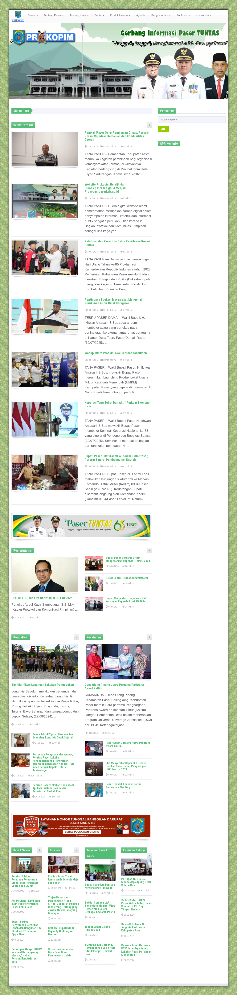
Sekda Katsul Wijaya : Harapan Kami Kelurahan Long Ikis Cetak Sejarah (53, 736)
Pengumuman (161, 15)
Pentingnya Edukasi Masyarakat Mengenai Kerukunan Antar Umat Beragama (113, 301)
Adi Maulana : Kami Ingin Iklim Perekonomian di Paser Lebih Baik (26, 904)
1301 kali (54, 796)
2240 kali (54, 743)
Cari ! (163, 128)
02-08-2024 (127, 960)
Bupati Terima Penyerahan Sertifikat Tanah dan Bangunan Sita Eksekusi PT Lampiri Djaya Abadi (26, 928)
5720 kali (126, 360)
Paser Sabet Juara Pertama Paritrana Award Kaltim (128, 744)
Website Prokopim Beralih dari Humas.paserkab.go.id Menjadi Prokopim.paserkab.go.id (105, 187)
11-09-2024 (91, 893)
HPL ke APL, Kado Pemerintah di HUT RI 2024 (41, 598)
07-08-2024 (112, 606)
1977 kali (128, 792)
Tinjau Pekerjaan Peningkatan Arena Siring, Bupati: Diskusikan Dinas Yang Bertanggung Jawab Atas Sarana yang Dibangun (63, 905)
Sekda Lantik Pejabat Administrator (127, 578)
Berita (99, 15)
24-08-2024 (91, 935)
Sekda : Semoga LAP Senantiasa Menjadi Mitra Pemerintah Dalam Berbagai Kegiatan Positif (100, 907)
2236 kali (108, 733)
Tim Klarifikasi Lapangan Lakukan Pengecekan (42, 685)
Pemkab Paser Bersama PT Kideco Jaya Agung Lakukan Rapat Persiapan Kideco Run (136, 950)
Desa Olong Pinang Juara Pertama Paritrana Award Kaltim (114, 686)
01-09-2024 (127, 890)
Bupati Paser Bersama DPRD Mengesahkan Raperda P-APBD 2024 (128, 559)
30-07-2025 (91, 251)
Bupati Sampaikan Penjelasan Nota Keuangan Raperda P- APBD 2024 (126, 599)
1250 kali (35, 724)
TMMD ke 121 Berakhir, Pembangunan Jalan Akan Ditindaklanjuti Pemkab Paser (100, 949)
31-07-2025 (91, 146)
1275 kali (107, 893)
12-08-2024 (112, 583)
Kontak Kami (203, 15)
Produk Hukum (120, 15)
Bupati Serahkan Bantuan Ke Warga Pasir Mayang (100, 886)
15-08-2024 (17, 617)
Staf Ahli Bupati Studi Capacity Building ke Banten (61, 931)
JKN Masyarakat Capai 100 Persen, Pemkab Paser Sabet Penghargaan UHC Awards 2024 (126, 766)
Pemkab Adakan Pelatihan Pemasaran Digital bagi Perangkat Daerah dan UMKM (24, 881)
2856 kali (128, 751)
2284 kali (128, 774)
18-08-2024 (17, 940)
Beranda (33, 15)
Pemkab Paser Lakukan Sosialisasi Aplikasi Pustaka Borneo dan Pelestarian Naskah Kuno (53, 788)
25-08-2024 (91, 917)
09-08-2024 (112, 774)
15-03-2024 (54, 960)
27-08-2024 (17, 724)
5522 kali (35, 617)
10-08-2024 (91, 733)
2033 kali (128, 566)
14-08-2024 (112, 566)
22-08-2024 (91, 959)
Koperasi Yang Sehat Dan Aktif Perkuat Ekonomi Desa (117, 404)
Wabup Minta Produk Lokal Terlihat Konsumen (116, 353)
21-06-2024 (54, 918)
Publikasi (183, 15)
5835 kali (126, 146)
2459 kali (128, 606)
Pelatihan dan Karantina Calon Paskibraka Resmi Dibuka (117, 243)
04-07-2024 (54, 888)
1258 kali (33, 891)
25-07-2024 (112, 792)
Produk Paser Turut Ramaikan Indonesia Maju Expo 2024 (63, 879)
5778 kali (126, 310)
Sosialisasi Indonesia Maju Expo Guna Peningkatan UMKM (60, 952)
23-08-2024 (17, 912)
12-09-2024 (17, 891)
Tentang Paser (54, 15)
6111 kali (126, 466)
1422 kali (70, 888)
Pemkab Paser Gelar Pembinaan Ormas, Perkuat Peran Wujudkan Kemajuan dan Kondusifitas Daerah (117, 136)
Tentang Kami (79, 15)
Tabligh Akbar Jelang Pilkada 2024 (97, 928)
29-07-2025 (91, 413)
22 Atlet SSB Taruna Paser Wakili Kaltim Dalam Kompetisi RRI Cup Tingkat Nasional (136, 904)
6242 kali (126, 251)
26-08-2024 (38, 796)
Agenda (140, 15)
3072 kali (143, 890)
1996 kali (128, 583)
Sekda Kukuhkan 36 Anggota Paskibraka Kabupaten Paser (133, 927)
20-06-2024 (54, 940)
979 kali (125, 198)
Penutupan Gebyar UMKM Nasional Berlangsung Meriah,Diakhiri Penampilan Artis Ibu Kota (26, 955)
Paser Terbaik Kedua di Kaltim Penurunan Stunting (123, 785)
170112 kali (35, 775)
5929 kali (126, 413)
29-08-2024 (127, 914)
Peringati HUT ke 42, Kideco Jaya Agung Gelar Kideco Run (136, 882)
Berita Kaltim (108, 146)
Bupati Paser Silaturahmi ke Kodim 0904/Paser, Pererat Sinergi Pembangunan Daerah (116, 458)
